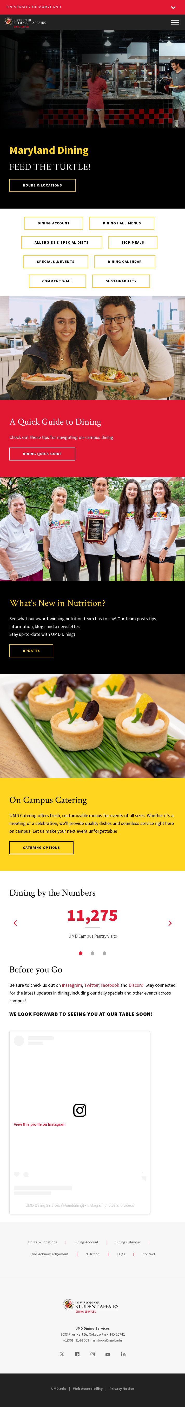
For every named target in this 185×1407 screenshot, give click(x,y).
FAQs (121, 1254)
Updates (31, 650)
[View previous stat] (15, 923)
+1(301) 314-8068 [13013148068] (76, 1340)
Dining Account (54, 223)
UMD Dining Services (42, 1205)
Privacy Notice (121, 1388)
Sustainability (121, 281)
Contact (149, 1254)
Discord (136, 985)
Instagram (72, 985)
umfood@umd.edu (107, 1340)
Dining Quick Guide (42, 453)
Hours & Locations (42, 185)
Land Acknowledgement (49, 1254)
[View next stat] (170, 923)
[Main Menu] (175, 22)
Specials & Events (56, 261)
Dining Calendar (125, 261)
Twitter (91, 985)
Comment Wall (57, 281)
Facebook (110, 985)
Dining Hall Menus (122, 223)
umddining (74, 1205)
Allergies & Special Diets (62, 242)
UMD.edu (58, 1388)
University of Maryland (33, 7)
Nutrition (93, 1254)
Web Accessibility (88, 1388)
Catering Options (41, 847)
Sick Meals (133, 242)
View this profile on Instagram (39, 1124)
